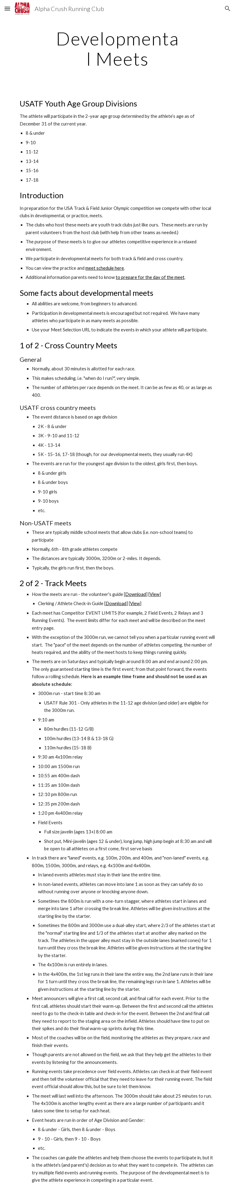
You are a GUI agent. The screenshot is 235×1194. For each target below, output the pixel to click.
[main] (117, 48)
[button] (7, 8)
